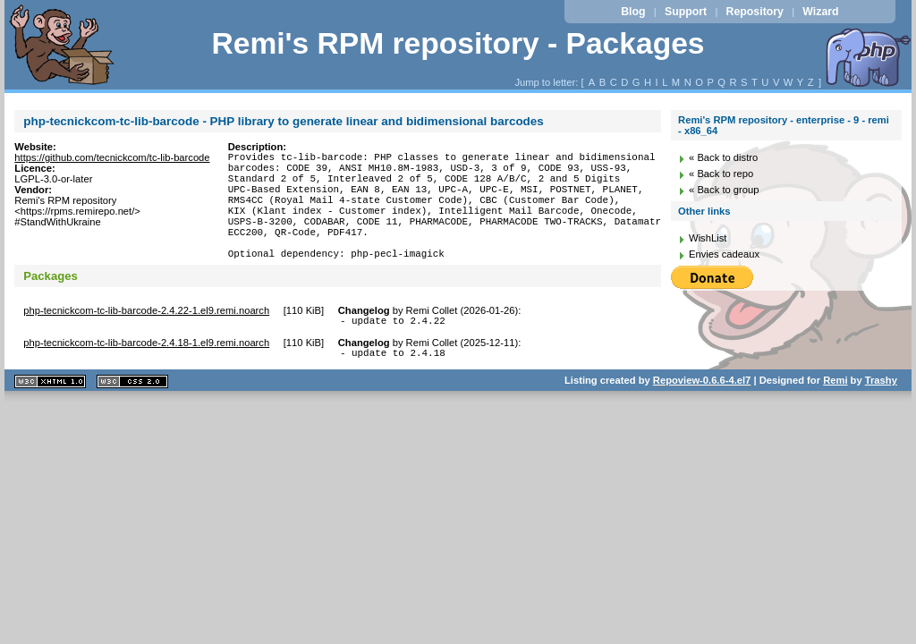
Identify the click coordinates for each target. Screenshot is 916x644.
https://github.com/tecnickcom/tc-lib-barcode (111, 157)
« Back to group (724, 189)
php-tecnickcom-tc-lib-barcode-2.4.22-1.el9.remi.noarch (146, 337)
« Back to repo (721, 173)
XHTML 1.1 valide (50, 413)
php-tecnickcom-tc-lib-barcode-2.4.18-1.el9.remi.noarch (146, 372)
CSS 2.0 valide (132, 413)
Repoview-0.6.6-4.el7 (702, 412)
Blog (633, 11)
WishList (707, 238)
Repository (755, 11)
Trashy (881, 412)
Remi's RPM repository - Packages (457, 43)
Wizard (820, 11)
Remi (835, 412)
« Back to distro (723, 157)
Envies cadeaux (724, 254)
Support (686, 11)
